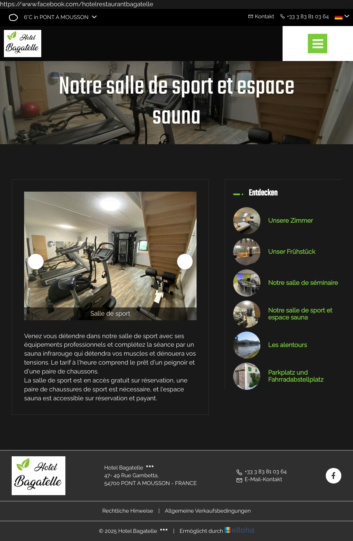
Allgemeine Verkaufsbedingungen (208, 511)
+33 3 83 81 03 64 (261, 472)
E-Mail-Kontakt (259, 479)
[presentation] (36, 261)
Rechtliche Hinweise (127, 511)
